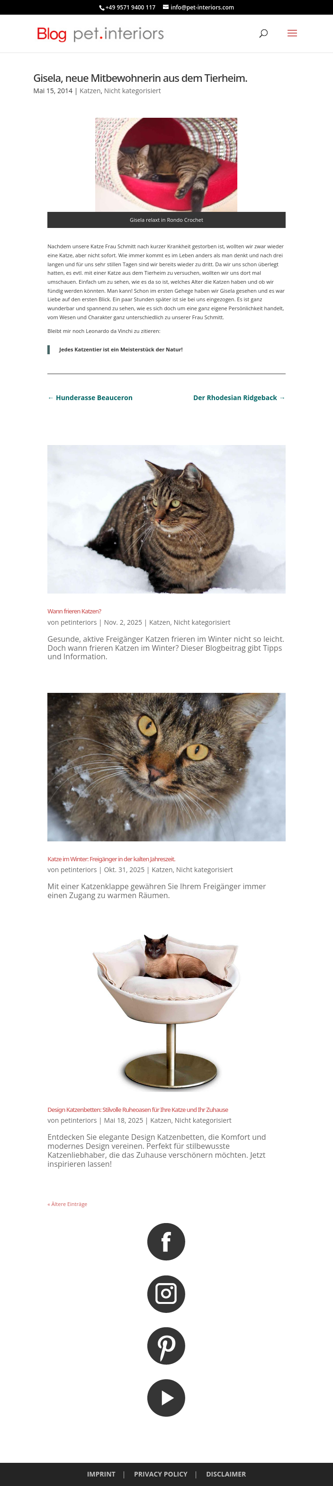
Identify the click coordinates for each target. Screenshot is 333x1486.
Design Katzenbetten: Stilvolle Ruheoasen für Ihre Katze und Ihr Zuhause (137, 1109)
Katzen (90, 90)
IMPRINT (101, 1473)
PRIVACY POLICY (161, 1473)
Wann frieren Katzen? (74, 611)
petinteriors (79, 622)
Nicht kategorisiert (132, 90)
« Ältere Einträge (67, 1203)
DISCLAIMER (226, 1473)
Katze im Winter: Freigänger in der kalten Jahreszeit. (111, 859)
